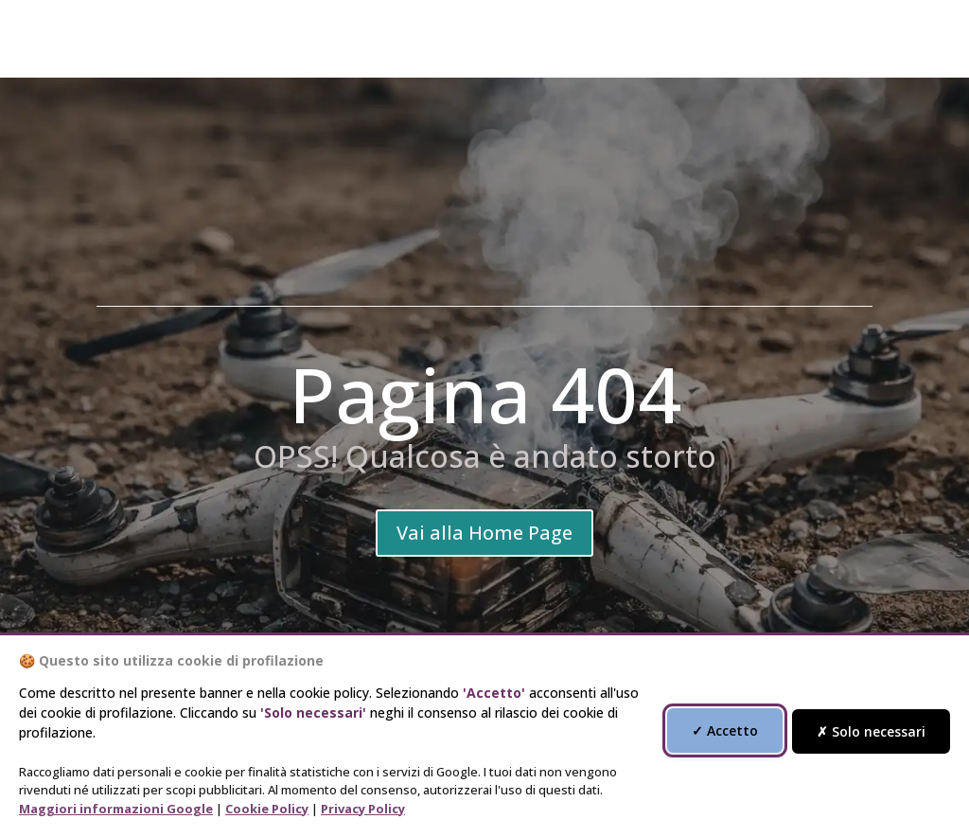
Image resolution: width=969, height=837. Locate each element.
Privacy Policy (363, 808)
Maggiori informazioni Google (116, 808)
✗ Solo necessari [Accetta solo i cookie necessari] (871, 731)
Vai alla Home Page (484, 532)
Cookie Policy (266, 808)
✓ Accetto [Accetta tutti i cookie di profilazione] (725, 730)
